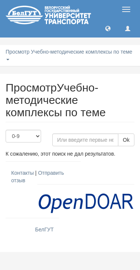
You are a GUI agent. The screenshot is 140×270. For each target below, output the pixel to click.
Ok (126, 140)
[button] (108, 28)
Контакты (22, 173)
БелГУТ (44, 229)
